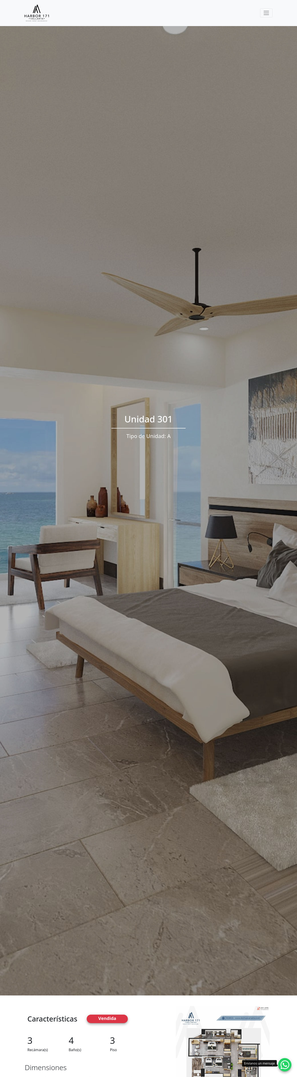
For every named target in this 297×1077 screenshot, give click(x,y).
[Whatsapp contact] (284, 1064)
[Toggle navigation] (266, 12)
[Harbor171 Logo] (36, 13)
